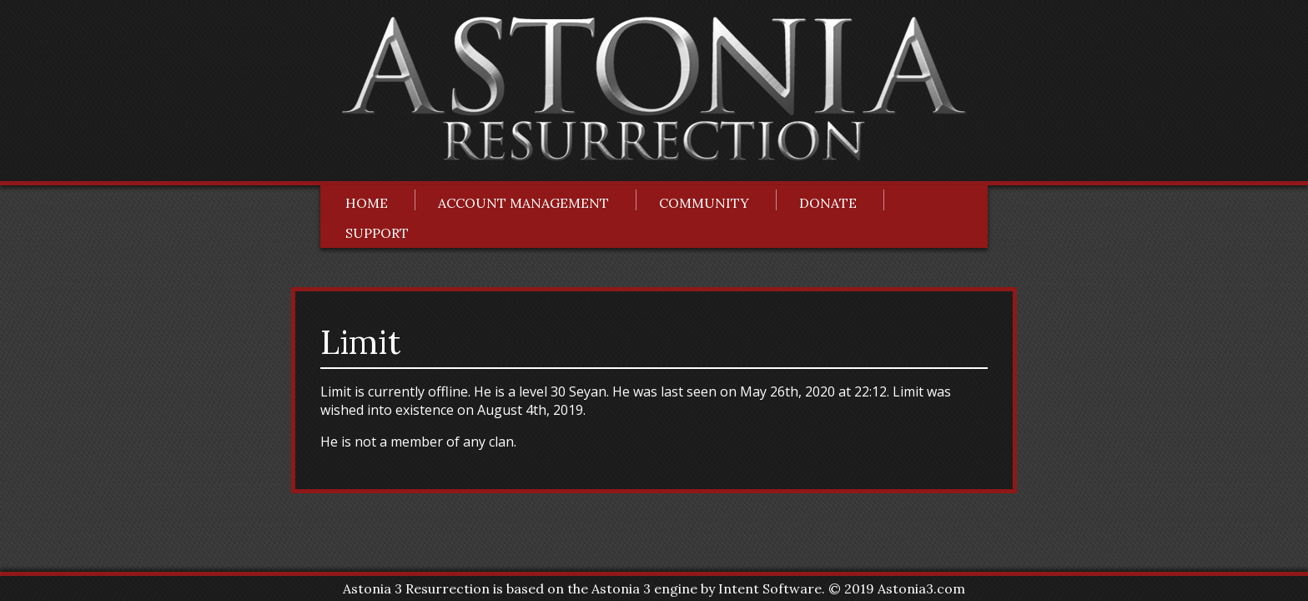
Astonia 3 (621, 588)
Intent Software (770, 588)
